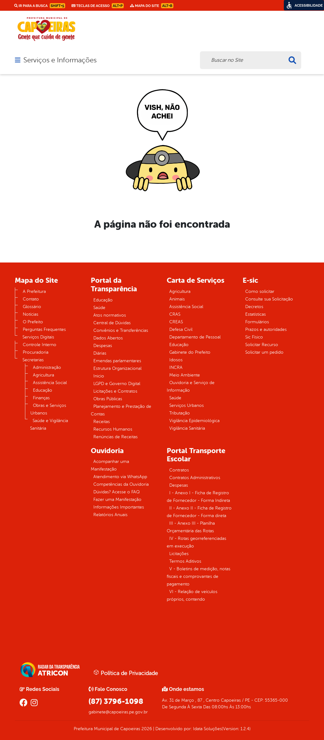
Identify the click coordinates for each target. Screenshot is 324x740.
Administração (47, 367)
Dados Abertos (108, 338)
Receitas (101, 421)
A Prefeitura (34, 291)
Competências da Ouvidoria (121, 484)
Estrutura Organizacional (117, 368)
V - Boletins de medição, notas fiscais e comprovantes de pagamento (198, 576)
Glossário (32, 306)
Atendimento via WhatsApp (120, 476)
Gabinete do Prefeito (189, 352)
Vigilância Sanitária (187, 428)
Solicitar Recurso (261, 344)
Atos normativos (109, 315)
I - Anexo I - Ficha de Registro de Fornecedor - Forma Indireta (198, 496)
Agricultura (43, 375)
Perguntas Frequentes (44, 329)
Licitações (179, 553)
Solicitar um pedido (264, 352)
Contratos (179, 470)
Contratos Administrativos (194, 477)
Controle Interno (39, 344)
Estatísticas (255, 314)
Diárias (99, 353)
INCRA (176, 367)
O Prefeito (33, 321)
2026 (146, 728)
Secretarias (33, 359)
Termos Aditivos (185, 561)
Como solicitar (259, 291)
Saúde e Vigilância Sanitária (49, 424)
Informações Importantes (118, 507)
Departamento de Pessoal (195, 337)
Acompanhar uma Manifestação (110, 465)
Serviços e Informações (60, 60)
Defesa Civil (180, 329)
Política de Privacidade (125, 672)
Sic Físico (254, 337)
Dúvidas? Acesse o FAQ (116, 492)
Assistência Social (50, 382)
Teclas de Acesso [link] (98, 5)
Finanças (41, 397)
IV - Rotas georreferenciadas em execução (196, 542)
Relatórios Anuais (110, 514)
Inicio (98, 376)
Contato (31, 299)
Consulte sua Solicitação (269, 299)
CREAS (176, 321)
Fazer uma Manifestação (117, 499)
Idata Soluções (207, 728)
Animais (177, 299)
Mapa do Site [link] (151, 5)
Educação (42, 390)
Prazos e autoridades (266, 329)
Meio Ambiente (184, 375)
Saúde (99, 307)
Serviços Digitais (38, 337)
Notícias (30, 314)
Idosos (176, 359)
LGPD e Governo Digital (116, 383)
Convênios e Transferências (120, 330)
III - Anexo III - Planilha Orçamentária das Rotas (191, 527)
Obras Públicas (107, 398)
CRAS (174, 314)
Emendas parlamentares (117, 360)
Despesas (102, 345)
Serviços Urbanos (186, 405)
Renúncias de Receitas (115, 436)
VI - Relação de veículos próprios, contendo (192, 595)
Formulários (257, 321)
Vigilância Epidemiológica (194, 420)
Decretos (254, 306)
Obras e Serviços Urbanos (48, 409)
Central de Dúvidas (112, 322)
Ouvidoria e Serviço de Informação (191, 386)
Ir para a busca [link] (39, 5)
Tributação (179, 413)
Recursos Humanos (112, 429)
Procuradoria (35, 352)
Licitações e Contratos (115, 391)
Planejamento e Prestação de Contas (121, 410)
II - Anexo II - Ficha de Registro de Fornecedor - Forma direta (199, 512)
